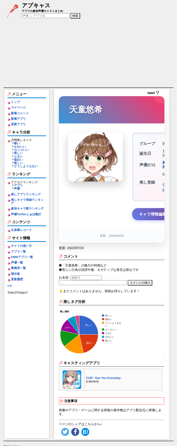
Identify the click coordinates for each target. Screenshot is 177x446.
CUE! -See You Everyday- (103, 374)
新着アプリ (18, 118)
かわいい (20, 146)
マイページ (18, 107)
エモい (18, 156)
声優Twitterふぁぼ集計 (26, 214)
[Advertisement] (89, 53)
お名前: (64, 274)
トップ (15, 102)
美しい (18, 153)
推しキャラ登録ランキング (27, 201)
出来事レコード (21, 230)
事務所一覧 (18, 268)
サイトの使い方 (21, 245)
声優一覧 (17, 262)
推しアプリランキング (26, 194)
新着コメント (20, 113)
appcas (15, 442)
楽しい (18, 163)
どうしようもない (26, 166)
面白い (18, 159)
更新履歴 (17, 279)
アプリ (18, 185)
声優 (17, 188)
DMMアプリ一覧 (22, 257)
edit (9, 285)
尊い (17, 143)
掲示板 (15, 273)
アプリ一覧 (18, 251)
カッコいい (21, 150)
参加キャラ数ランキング (27, 208)
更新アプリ (18, 124)
